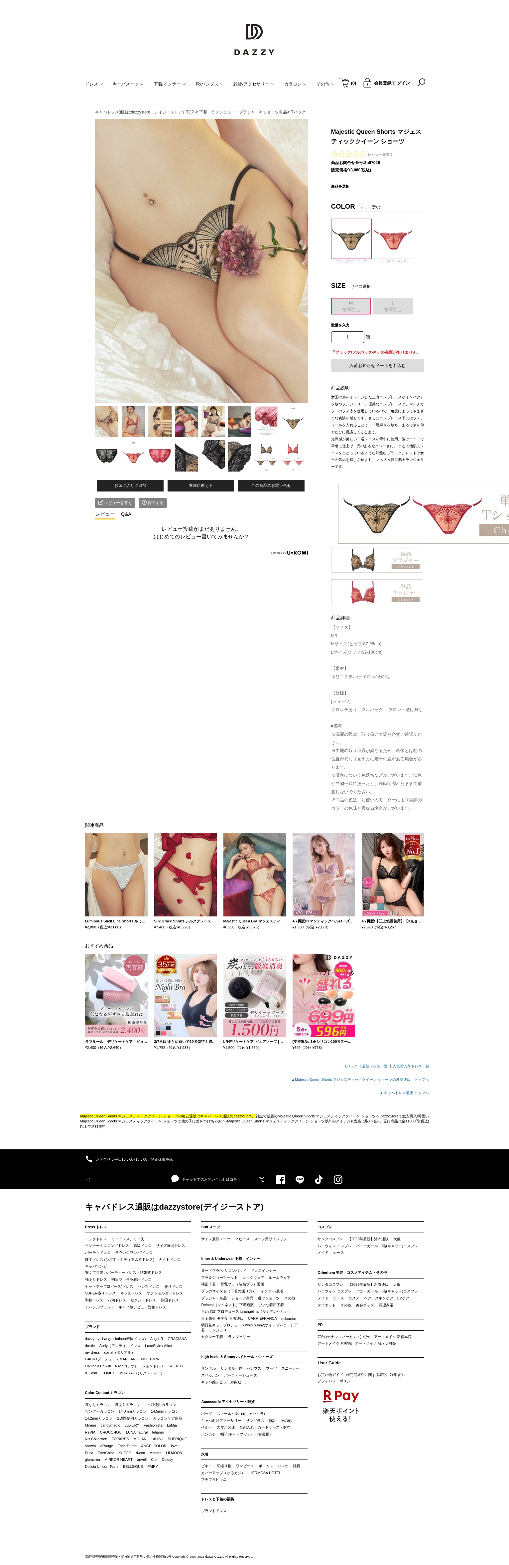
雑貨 (296, 1466)
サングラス (255, 1421)
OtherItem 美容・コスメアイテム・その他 (352, 1272)
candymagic (110, 1425)
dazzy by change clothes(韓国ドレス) (115, 1339)
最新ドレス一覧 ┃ (377, 1066)
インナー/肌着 (272, 1291)
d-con (140, 1453)
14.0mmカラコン (133, 1411)
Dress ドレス (96, 1227)
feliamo (158, 1432)
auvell (142, 1460)
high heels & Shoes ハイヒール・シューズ (237, 1357)
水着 (204, 1454)
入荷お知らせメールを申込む (377, 365)
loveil (175, 1446)
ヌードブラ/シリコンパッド (223, 1270)
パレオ (283, 1466)
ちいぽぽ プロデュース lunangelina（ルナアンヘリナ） (246, 1311)
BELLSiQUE (133, 1466)
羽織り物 (224, 1466)
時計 (272, 1421)
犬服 (397, 1239)
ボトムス (266, 1466)
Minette (156, 1453)
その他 (289, 1298)
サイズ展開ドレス (170, 1246)
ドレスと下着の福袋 (217, 1499)
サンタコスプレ (330, 1239)
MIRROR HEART (118, 1460)
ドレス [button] (94, 84)
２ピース (242, 1239)
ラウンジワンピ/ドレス (134, 1253)
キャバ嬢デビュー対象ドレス (142, 1307)
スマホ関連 (226, 1427)
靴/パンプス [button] (210, 84)
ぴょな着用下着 (271, 1305)
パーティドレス (98, 1253)
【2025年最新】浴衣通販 (368, 1239)
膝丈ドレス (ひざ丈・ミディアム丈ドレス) (119, 1260)
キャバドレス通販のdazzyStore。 (227, 1116)
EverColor (106, 1453)
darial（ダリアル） (119, 1352)
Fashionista (153, 1425)
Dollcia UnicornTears (102, 1466)
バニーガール (367, 1246)
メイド (323, 1253)
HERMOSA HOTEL (265, 1473)
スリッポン (210, 1375)
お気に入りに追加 (130, 485)
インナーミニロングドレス (107, 1246)
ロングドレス (96, 1239)
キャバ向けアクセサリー (221, 1421)
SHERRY (176, 1366)
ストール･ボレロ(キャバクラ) (241, 1414)
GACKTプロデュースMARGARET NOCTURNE (123, 1359)
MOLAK (139, 1439)
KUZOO (124, 1453)
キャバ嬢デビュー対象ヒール (225, 1382)
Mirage (90, 1425)
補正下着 (208, 1284)
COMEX (108, 1373)
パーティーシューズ (240, 1375)
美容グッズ (365, 1305)
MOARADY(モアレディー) (140, 1373)
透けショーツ (269, 1298)
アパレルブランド (99, 1307)
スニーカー (290, 1368)
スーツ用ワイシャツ (270, 1239)
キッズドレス (131, 1293)
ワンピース (245, 1466)
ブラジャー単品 (214, 1298)
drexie (90, 1346)
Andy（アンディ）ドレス (120, 1346)
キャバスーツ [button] (128, 84)
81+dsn (91, 1373)
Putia (89, 1453)
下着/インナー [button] (170, 84)
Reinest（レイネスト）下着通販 (227, 1305)
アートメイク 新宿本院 (393, 1337)
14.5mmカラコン (165, 1411)
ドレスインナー (263, 1270)
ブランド (92, 1327)
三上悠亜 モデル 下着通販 (222, 1318)
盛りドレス (173, 1286)
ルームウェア (280, 1277)
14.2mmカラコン (99, 1418)
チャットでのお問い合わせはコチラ (206, 1179)
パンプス (254, 1368)
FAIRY (153, 1466)
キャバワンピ (96, 1266)
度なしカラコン (98, 1405)
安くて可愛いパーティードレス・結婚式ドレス (123, 1272)
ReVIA (90, 1432)
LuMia (172, 1425)
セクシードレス (143, 1300)
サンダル (208, 1368)
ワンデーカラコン (99, 1411)
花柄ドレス (117, 1300)
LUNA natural (137, 1432)
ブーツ (271, 1368)
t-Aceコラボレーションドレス (139, 1366)
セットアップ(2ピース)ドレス (109, 1286)
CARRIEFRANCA (262, 1318)
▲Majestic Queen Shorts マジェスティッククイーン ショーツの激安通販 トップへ (360, 1079)
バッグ (206, 1414)
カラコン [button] (295, 84)
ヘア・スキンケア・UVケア (386, 1298)
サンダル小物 (231, 1368)
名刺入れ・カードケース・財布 (265, 1427)
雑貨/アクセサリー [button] (253, 84)
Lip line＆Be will (98, 1366)
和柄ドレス (94, 1300)
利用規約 (397, 1375)
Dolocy (167, 1460)
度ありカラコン (128, 1405)
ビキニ (206, 1466)
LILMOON (174, 1453)
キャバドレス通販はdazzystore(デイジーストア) (174, 1206)
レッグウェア (253, 1277)
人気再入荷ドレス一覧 (411, 1066)
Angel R (156, 1339)
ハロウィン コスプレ (334, 1246)
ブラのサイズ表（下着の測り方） (228, 1291)
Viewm (90, 1446)
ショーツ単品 (242, 1298)
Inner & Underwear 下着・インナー (230, 1259)
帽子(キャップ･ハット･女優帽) (245, 1434)
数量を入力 (340, 325)
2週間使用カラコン (133, 1418)
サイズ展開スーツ (215, 1239)
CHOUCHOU (111, 1432)
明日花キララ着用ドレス (131, 1279)
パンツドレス (149, 1286)
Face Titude (127, 1446)
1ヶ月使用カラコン (160, 1405)
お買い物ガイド (330, 1375)
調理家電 (386, 1305)
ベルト (206, 1427)
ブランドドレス (214, 1511)
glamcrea (92, 1460)
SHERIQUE (177, 1439)
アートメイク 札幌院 (334, 1343)
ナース (338, 1253)
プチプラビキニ (214, 1479)
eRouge (106, 1446)
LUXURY (132, 1425)
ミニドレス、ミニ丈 (127, 1239)
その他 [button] (325, 84)
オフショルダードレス (165, 1293)
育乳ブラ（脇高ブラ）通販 (242, 1284)
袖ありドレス (96, 1279)
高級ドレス (142, 1246)
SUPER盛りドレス (100, 1293)
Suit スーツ (210, 1227)
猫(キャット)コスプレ (400, 1246)
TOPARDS (120, 1439)
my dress (92, 1352)
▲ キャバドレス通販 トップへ (404, 1093)
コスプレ (325, 1227)
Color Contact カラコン (105, 1393)
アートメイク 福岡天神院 (375, 1343)
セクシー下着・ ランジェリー (225, 1337)
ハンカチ (208, 1434)
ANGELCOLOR (153, 1446)
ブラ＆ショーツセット (219, 1277)
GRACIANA (177, 1339)
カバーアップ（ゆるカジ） (223, 1473)
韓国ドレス (170, 1300)
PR (320, 1325)
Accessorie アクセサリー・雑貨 (228, 1402)
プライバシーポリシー (336, 1381)
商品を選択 (340, 186)
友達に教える (201, 485)
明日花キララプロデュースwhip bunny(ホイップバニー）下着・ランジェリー (249, 1327)
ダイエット (327, 1305)
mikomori (288, 1318)
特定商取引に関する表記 (366, 1375)
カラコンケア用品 (167, 1418)
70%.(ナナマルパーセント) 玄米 (343, 1337)
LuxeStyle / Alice (158, 1346)
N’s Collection (96, 1439)
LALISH (157, 1439)
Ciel (154, 1460)
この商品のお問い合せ (271, 485)
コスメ (353, 1298)
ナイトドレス (170, 1260)
